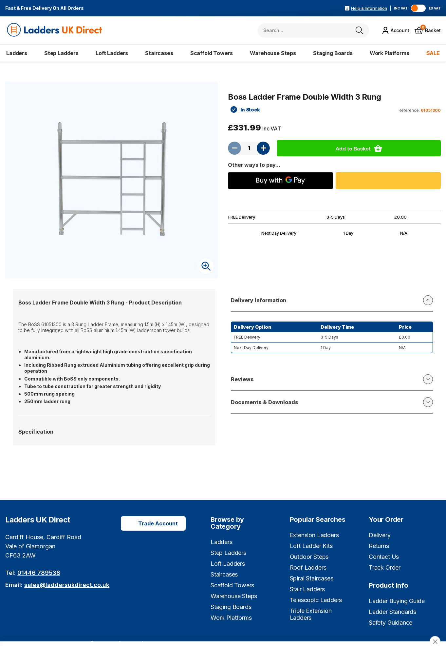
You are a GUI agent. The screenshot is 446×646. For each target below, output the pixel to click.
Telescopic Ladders (316, 600)
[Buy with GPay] (280, 180)
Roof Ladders (308, 567)
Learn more (187, 633)
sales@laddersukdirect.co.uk (66, 584)
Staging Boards (333, 53)
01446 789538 (38, 572)
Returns (379, 545)
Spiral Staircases (311, 578)
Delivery (380, 535)
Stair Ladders (307, 589)
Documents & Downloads (332, 402)
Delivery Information (332, 300)
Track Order (384, 567)
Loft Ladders (112, 53)
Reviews (332, 379)
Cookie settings (321, 625)
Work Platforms (389, 53)
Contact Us (384, 556)
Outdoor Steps (309, 556)
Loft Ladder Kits (311, 545)
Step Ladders (61, 53)
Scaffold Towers (211, 53)
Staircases (159, 53)
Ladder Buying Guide (397, 600)
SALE (433, 53)
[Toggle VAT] (418, 8)
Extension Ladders (314, 535)
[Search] (359, 30)
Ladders (16, 53)
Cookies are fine (398, 625)
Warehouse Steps (273, 53)
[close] (435, 604)
